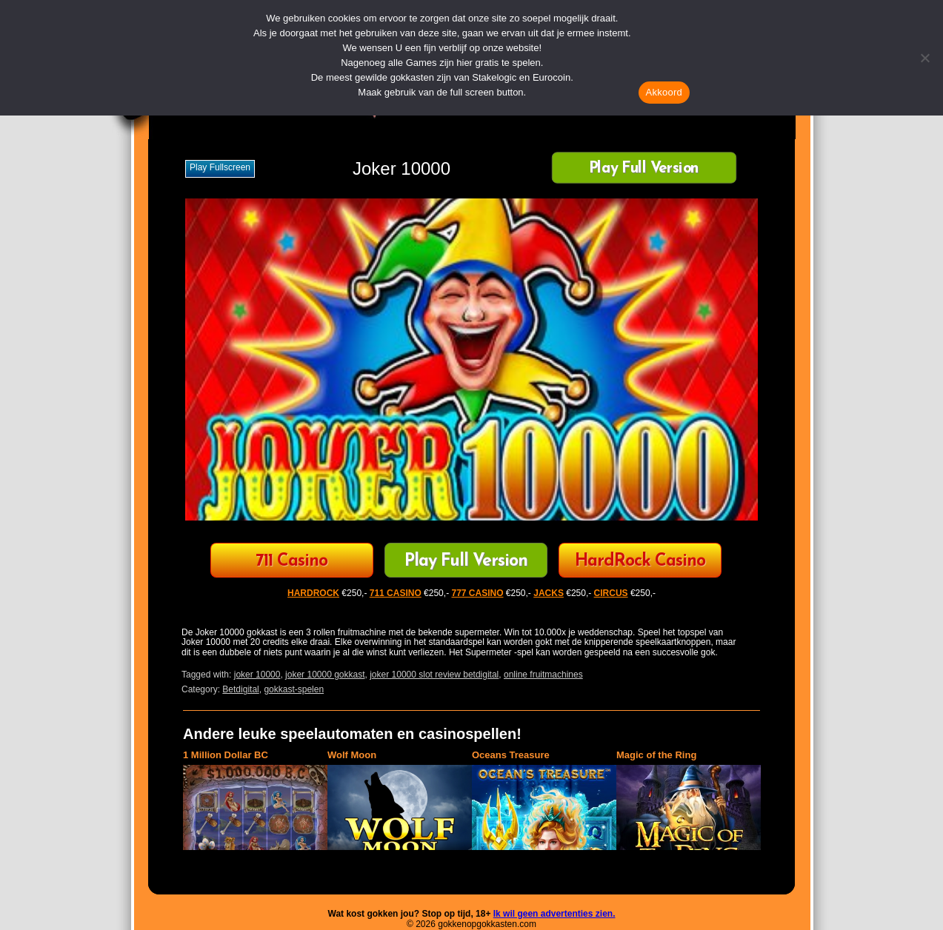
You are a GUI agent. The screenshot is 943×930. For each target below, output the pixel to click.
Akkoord (664, 92)
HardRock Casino (640, 561)
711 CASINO (395, 593)
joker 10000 (257, 674)
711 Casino (291, 561)
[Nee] (924, 57)
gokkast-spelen (294, 689)
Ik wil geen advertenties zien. (554, 914)
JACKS (548, 593)
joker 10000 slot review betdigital (434, 674)
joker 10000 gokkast (324, 674)
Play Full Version (644, 169)
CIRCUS (611, 593)
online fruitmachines (543, 674)
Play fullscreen (220, 167)
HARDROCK (313, 593)
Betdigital (240, 689)
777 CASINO (477, 593)
